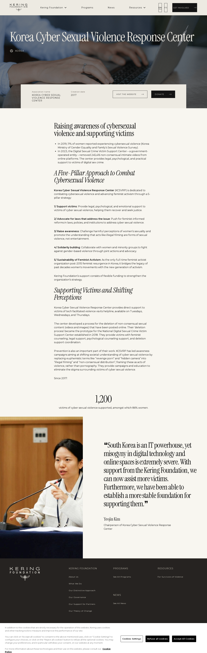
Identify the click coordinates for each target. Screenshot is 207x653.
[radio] (160, 7)
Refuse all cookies (157, 646)
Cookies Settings (131, 646)
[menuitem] (87, 7)
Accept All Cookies (184, 646)
